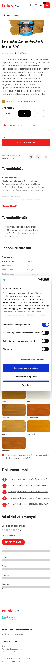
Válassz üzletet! (26, 15)
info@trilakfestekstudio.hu (12, 634)
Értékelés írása (13, 542)
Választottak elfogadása (26, 376)
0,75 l (9, 113)
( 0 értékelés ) (22, 53)
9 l (38, 113)
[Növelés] (47, 133)
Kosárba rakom (26, 143)
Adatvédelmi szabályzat (12, 649)
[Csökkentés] (5, 133)
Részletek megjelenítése (32, 360)
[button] (30, 5)
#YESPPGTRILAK (8, 652)
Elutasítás (26, 385)
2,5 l (24, 113)
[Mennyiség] (26, 133)
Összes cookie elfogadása (26, 368)
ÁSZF (4, 646)
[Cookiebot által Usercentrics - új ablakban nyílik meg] (37, 279)
